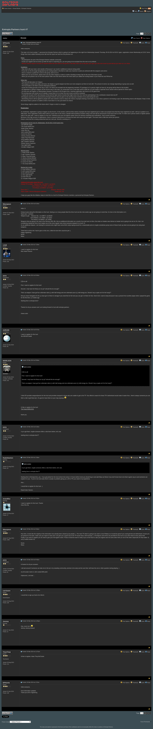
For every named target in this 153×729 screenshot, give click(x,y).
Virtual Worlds (16, 8)
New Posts (145, 8)
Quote (143, 43)
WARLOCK (8, 361)
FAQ (136, 11)
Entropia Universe (26, 8)
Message (23, 38)
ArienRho (7, 499)
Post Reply (7, 34)
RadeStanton (8, 458)
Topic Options (145, 38)
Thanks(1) (134, 682)
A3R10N (6, 330)
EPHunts (7, 43)
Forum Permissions (146, 721)
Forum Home (7, 8)
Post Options (125, 43)
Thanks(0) (134, 43)
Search (141, 11)
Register (148, 11)
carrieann (7, 591)
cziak (5, 245)
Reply (148, 43)
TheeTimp (7, 652)
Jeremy (6, 621)
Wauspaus (7, 204)
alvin (5, 276)
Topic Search (135, 38)
